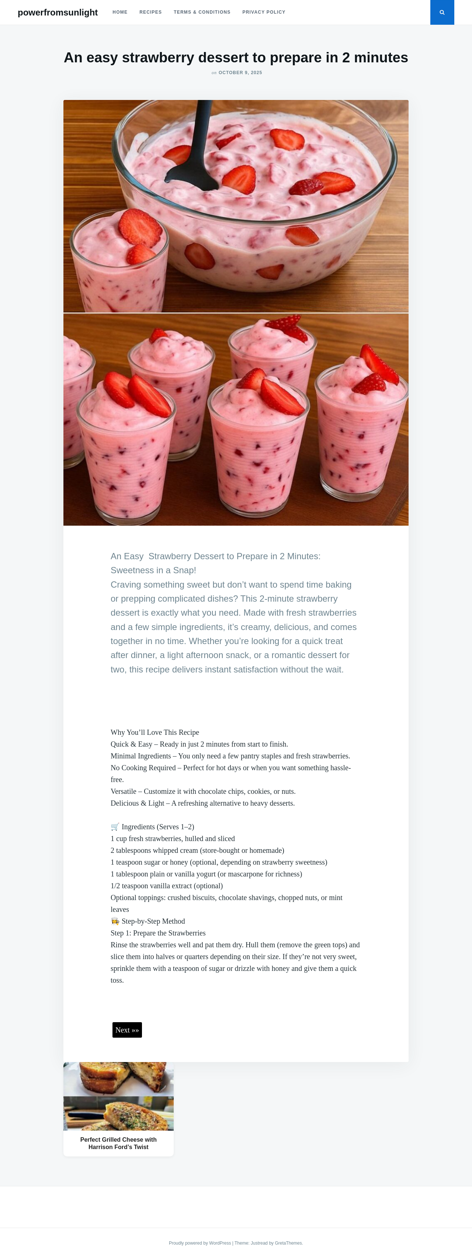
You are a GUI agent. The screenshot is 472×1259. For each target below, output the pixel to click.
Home (120, 12)
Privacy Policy (264, 12)
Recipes (150, 12)
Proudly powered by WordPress (200, 1243)
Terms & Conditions (202, 12)
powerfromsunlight (58, 12)
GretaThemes (288, 1243)
